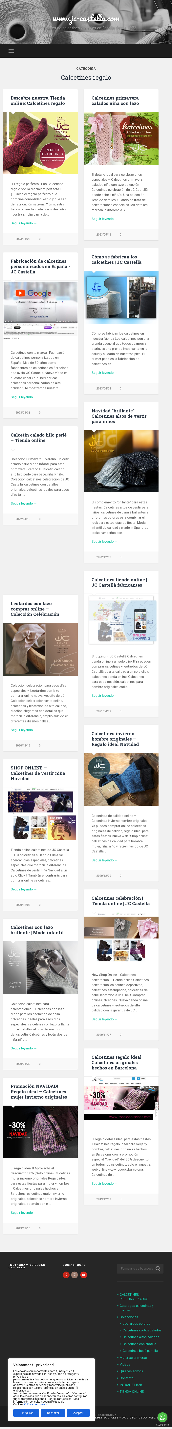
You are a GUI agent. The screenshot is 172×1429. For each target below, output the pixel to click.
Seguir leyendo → (24, 223)
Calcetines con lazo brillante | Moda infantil (37, 930)
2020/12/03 (22, 905)
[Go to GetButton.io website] (162, 1425)
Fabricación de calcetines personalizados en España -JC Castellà (40, 266)
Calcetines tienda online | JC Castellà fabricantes (119, 582)
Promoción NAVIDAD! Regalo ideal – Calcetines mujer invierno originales (39, 1092)
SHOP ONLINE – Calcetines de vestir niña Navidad (38, 773)
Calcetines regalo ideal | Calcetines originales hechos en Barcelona (117, 1063)
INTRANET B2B (131, 1387)
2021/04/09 (103, 711)
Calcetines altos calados (141, 1339)
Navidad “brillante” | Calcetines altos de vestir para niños (119, 416)
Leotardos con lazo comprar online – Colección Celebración (35, 609)
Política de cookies (35, 1404)
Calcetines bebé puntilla (140, 1353)
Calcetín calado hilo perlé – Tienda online (39, 438)
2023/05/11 (103, 234)
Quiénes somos (131, 1373)
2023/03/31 (22, 413)
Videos (125, 1367)
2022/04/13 (22, 581)
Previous (8, 480)
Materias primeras (133, 1360)
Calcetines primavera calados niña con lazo (115, 100)
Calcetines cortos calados (142, 1332)
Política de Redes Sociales (95, 1419)
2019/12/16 (22, 1229)
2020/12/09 (103, 876)
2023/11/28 (22, 239)
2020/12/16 (22, 746)
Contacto (127, 1380)
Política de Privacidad (142, 1419)
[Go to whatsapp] (162, 1417)
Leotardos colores (136, 1326)
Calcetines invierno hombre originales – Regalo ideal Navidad (115, 739)
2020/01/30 (22, 1065)
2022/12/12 (103, 557)
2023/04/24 (103, 388)
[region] (51, 1389)
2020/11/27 (103, 1035)
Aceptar (78, 1413)
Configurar (26, 1413)
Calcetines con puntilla (139, 1346)
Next (73, 480)
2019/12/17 (103, 1200)
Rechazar (53, 1413)
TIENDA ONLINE (132, 1394)
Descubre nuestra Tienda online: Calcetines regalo (38, 100)
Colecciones (129, 1319)
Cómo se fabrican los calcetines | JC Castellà (116, 259)
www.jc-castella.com (86, 18)
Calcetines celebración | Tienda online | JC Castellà (121, 901)
